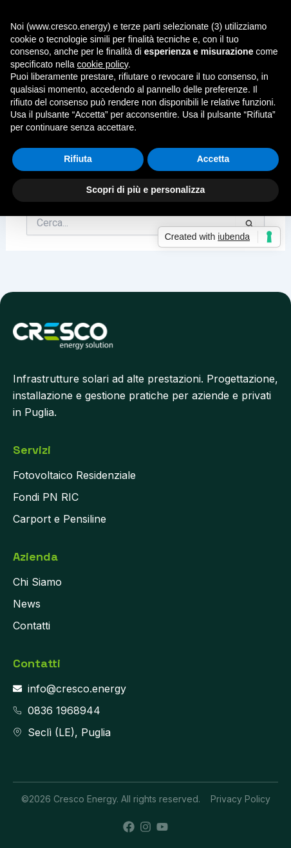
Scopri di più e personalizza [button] (145, 190)
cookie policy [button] (102, 64)
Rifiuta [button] (78, 159)
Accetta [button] (213, 159)
